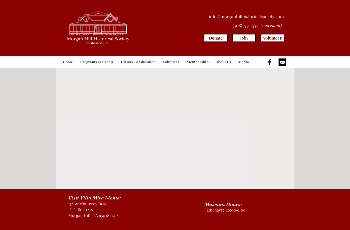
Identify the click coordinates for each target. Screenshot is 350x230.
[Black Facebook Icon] (270, 62)
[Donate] (216, 38)
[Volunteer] (272, 38)
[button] (97, 62)
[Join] (244, 38)
